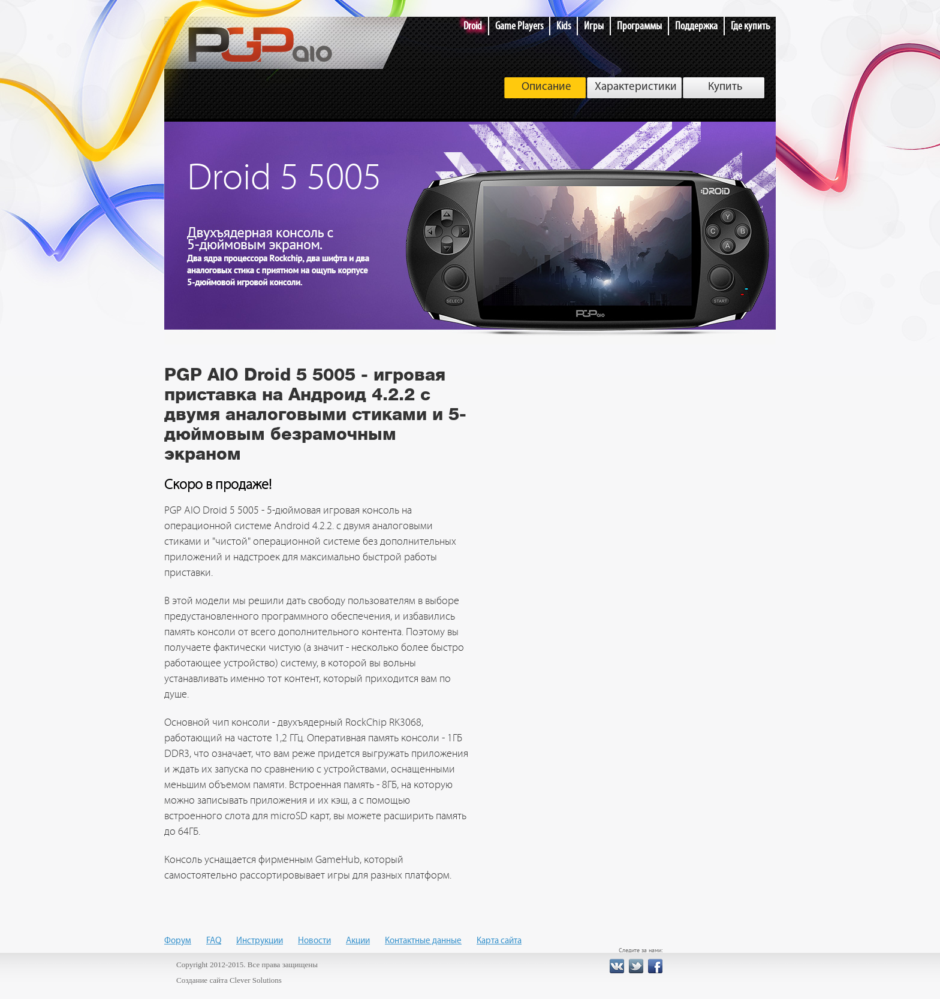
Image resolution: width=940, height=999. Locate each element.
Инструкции (259, 941)
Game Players (519, 26)
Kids (563, 26)
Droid (472, 26)
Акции (358, 941)
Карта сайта (499, 941)
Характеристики (636, 87)
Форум (177, 941)
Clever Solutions (256, 980)
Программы (639, 26)
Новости (314, 941)
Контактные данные (423, 941)
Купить (725, 87)
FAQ (213, 941)
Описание (546, 87)
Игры (594, 26)
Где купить (750, 26)
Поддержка (696, 26)
